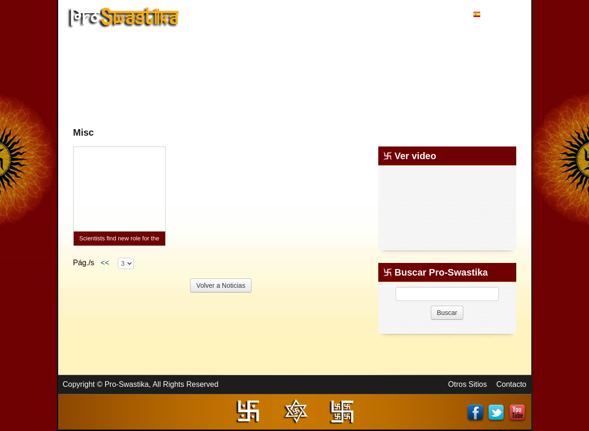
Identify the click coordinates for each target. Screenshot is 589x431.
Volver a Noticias (220, 285)
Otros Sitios (467, 384)
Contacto (511, 384)
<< (104, 263)
